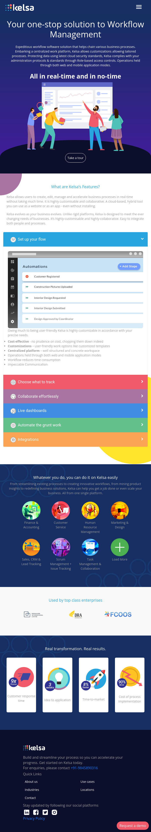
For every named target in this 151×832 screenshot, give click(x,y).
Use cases (88, 781)
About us (31, 781)
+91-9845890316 (84, 767)
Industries (32, 790)
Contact (30, 798)
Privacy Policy (34, 818)
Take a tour (75, 158)
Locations (87, 790)
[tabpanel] (75, 614)
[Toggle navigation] (139, 7)
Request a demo (133, 825)
